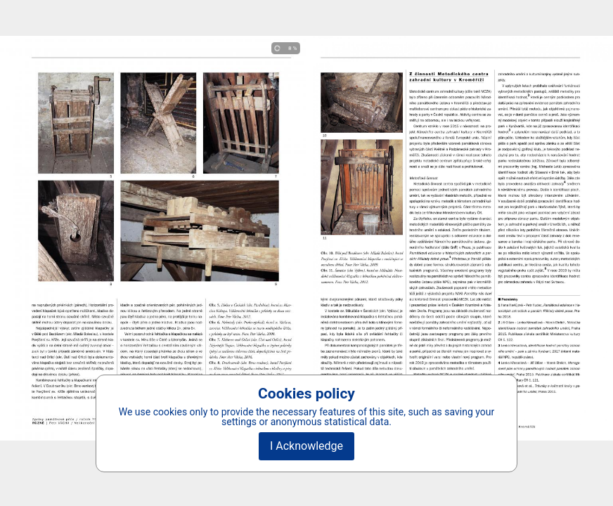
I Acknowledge (306, 446)
